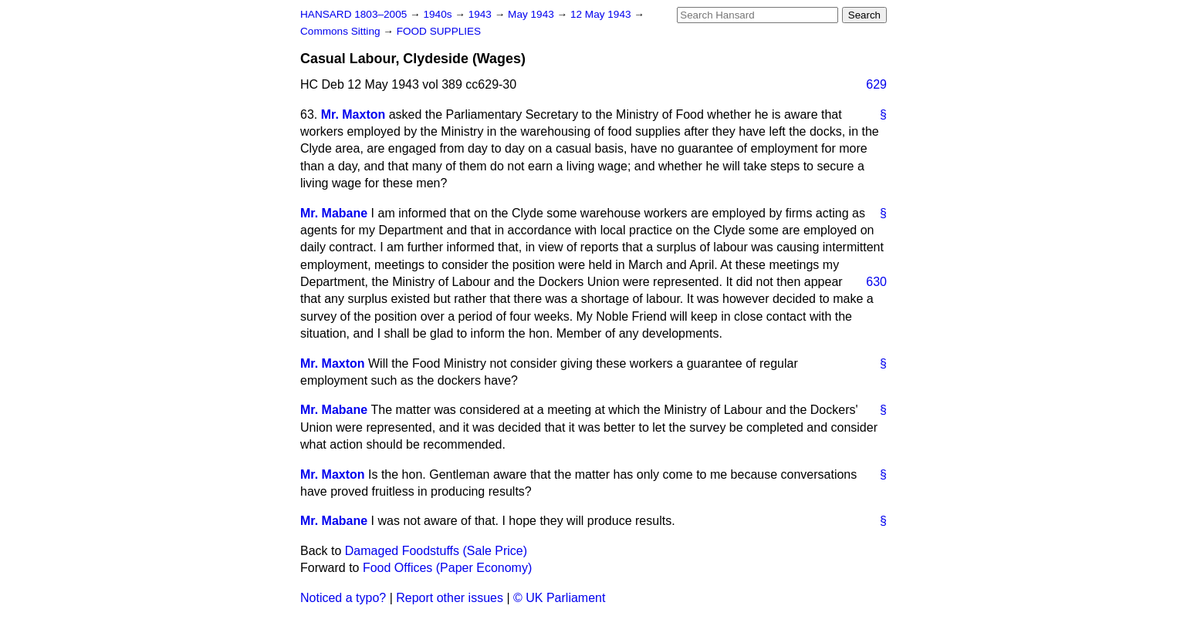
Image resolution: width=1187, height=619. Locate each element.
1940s (439, 14)
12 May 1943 (602, 14)
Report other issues (449, 597)
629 (876, 84)
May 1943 (532, 14)
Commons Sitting (341, 31)
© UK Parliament (559, 597)
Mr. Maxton (353, 114)
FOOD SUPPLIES (439, 31)
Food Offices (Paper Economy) (447, 567)
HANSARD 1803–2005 (353, 14)
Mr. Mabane (333, 213)
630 (876, 281)
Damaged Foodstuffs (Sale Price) (436, 550)
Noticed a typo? (343, 597)
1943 (481, 14)
